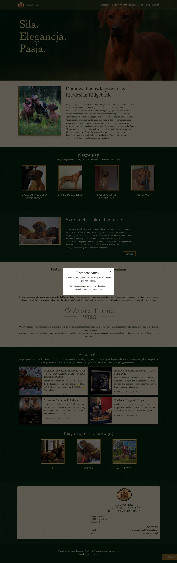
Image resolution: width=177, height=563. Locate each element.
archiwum (86, 286)
